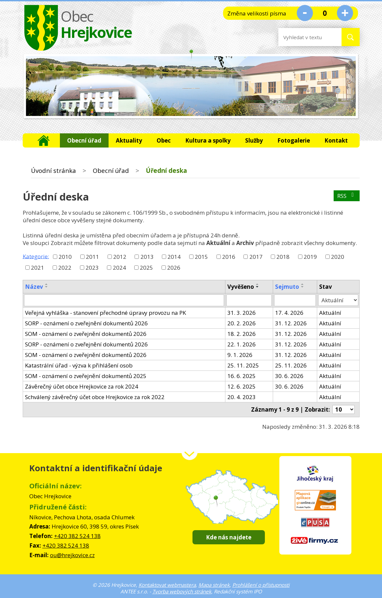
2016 (228, 256)
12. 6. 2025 (241, 386)
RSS (346, 196)
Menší (304, 13)
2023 (92, 267)
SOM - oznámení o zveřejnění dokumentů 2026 (85, 334)
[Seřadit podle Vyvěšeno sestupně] (257, 286)
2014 (174, 256)
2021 (37, 267)
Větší (345, 13)
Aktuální (330, 312)
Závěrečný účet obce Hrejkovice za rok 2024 (81, 386)
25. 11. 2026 (291, 365)
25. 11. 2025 (243, 365)
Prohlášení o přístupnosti (261, 585)
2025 (146, 267)
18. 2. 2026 (241, 334)
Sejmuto (287, 286)
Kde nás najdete (228, 537)
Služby (254, 140)
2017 (256, 256)
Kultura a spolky (208, 140)
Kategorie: (36, 256)
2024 (119, 267)
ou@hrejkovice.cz (72, 555)
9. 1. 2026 (239, 355)
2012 (119, 256)
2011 (92, 256)
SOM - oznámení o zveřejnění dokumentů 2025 (85, 376)
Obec (164, 140)
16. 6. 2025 (241, 376)
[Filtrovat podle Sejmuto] (295, 300)
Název (34, 286)
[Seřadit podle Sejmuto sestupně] (302, 286)
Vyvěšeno (240, 286)
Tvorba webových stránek (181, 591)
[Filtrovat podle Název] (124, 300)
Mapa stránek (214, 585)
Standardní (325, 13)
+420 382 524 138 (77, 536)
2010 (65, 256)
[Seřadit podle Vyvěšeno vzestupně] (257, 284)
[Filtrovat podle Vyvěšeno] (249, 300)
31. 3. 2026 (241, 312)
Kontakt (336, 140)
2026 (173, 267)
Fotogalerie (293, 140)
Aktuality (129, 140)
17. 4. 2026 (289, 312)
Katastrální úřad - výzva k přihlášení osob (79, 365)
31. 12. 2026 (291, 323)
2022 (64, 267)
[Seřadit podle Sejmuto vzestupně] (302, 284)
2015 (201, 256)
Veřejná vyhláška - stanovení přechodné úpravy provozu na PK (105, 312)
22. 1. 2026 (241, 344)
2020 (337, 256)
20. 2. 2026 (241, 323)
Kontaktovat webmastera (167, 585)
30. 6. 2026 (289, 376)
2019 (310, 256)
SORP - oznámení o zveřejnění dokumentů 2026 (86, 323)
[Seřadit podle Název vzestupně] (46, 284)
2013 (147, 256)
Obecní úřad (84, 140)
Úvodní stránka (43, 140)
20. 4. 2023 (241, 397)
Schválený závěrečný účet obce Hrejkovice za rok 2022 (95, 397)
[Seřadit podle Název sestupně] (46, 286)
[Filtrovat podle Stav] (338, 300)
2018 (283, 256)
